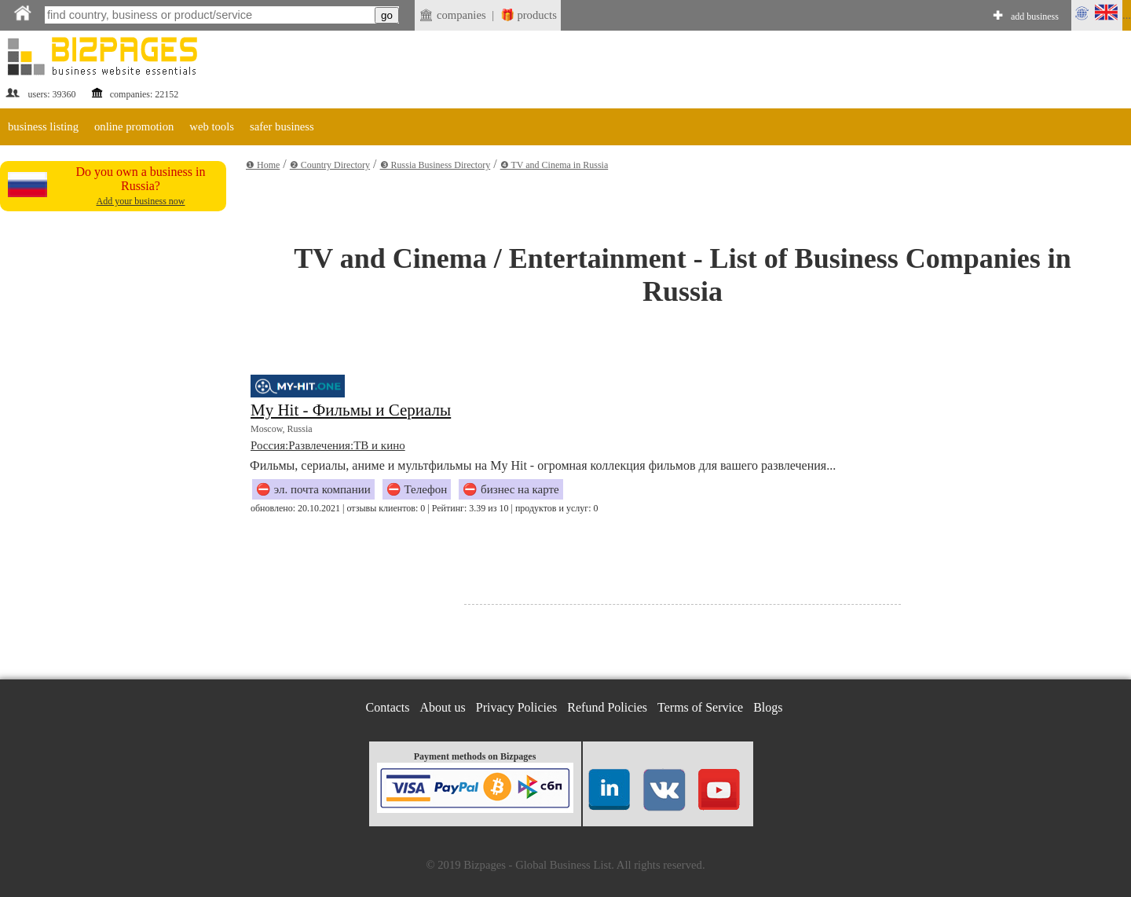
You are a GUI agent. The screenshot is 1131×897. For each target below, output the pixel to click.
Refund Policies (607, 707)
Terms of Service (700, 707)
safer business (282, 126)
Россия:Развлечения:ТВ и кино (328, 445)
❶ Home (263, 164)
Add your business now (141, 201)
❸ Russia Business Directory (435, 164)
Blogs (767, 707)
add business (1035, 16)
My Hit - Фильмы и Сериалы (351, 410)
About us (443, 707)
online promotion (134, 126)
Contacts (388, 707)
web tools (211, 126)
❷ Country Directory (330, 164)
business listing (43, 126)
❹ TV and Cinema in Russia (554, 164)
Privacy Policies (517, 707)
